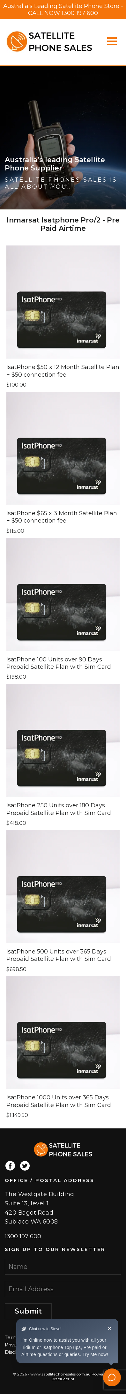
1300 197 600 (80, 13)
